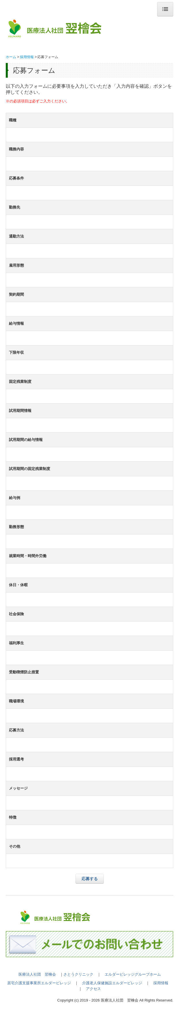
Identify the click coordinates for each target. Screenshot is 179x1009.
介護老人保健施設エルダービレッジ (112, 983)
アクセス (93, 989)
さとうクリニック (78, 974)
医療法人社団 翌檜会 (37, 974)
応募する (90, 878)
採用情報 (160, 983)
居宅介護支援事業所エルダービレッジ (39, 983)
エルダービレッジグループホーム (133, 974)
